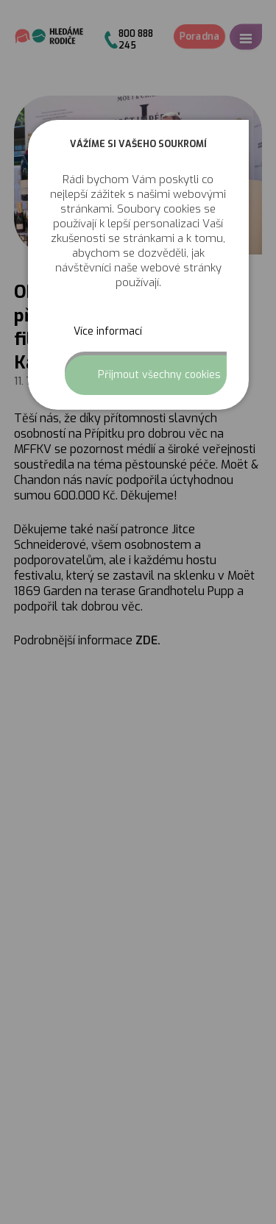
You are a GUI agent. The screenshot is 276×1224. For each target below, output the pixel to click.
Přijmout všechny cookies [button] (159, 375)
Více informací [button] (108, 331)
